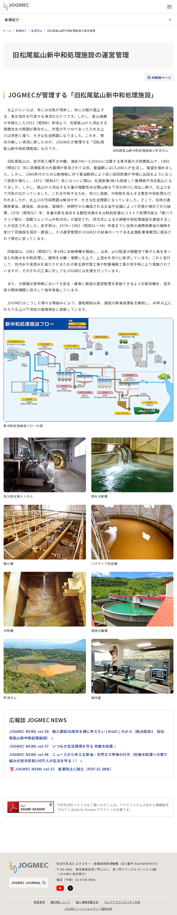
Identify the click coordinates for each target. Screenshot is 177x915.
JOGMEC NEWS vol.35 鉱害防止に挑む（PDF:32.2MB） (61, 769)
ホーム (7, 30)
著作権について (60, 902)
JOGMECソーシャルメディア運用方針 (88, 909)
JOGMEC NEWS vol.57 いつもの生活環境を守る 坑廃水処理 (63, 746)
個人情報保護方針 (87, 902)
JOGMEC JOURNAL (29, 883)
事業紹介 (11, 19)
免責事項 (39, 902)
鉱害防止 (37, 30)
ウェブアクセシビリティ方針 (122, 902)
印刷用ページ (159, 77)
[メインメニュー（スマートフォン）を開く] (169, 7)
